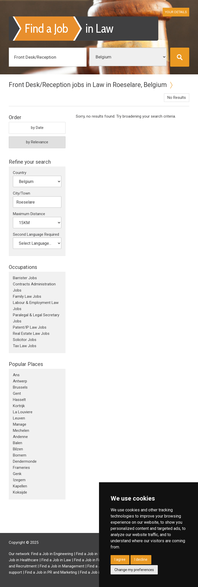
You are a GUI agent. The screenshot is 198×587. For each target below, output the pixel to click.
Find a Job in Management (62, 566)
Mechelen (21, 430)
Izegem (19, 480)
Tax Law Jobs (24, 346)
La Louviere (22, 412)
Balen (17, 443)
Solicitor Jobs (24, 339)
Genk (17, 473)
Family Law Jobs (27, 296)
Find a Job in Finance (92, 560)
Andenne (20, 436)
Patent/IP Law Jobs (29, 327)
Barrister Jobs (25, 278)
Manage (19, 424)
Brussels (20, 387)
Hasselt (19, 399)
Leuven (19, 418)
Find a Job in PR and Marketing (51, 572)
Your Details (176, 12)
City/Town (21, 193)
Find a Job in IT (89, 553)
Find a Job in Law (56, 560)
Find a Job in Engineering (52, 553)
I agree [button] (120, 559)
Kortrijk (19, 406)
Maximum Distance (29, 214)
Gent (17, 393)
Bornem (19, 455)
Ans (16, 375)
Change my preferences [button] (134, 570)
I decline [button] (140, 559)
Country (19, 172)
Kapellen (20, 486)
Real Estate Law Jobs (31, 333)
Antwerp (20, 381)
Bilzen (18, 449)
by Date (37, 127)
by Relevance (37, 142)
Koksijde (20, 492)
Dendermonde (25, 461)
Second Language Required (36, 234)
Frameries (21, 467)
